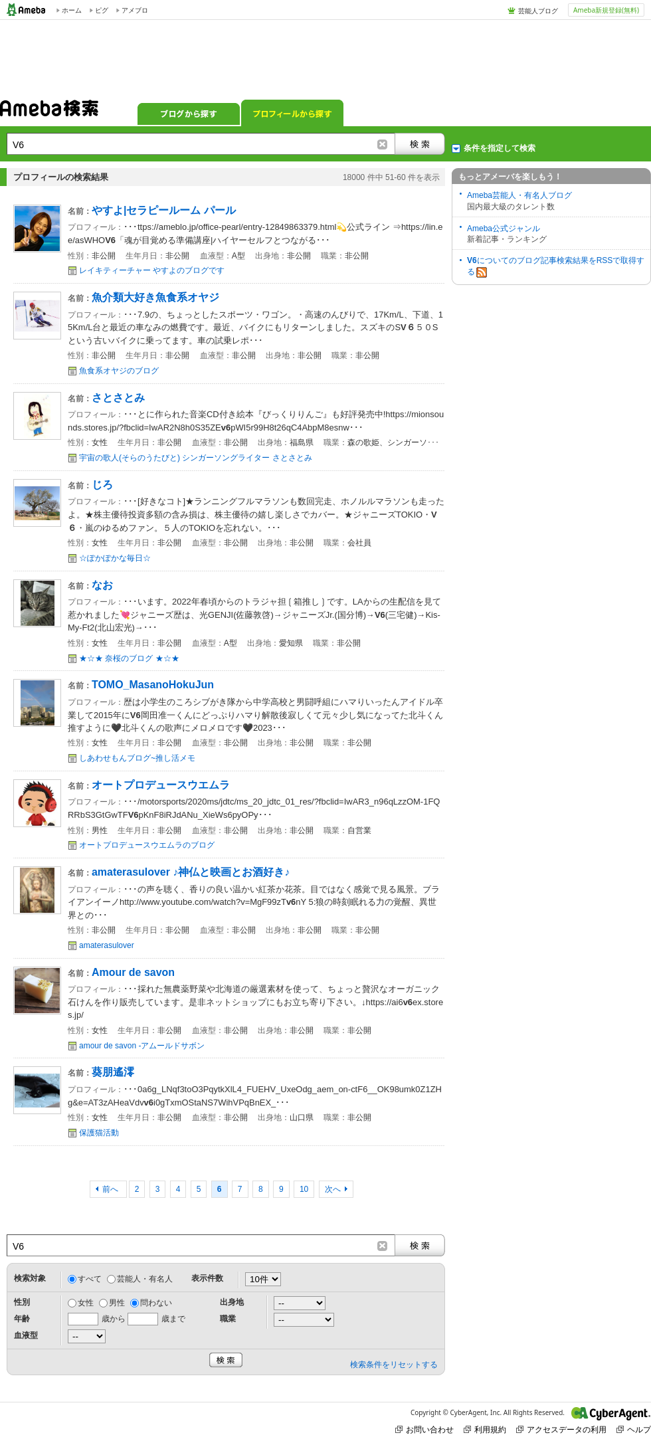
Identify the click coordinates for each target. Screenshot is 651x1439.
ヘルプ (633, 1429)
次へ (333, 1189)
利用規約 (485, 1429)
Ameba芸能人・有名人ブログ (519, 195)
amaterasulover (106, 945)
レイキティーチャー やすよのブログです (152, 270)
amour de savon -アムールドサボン (142, 1045)
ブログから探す (189, 113)
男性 (117, 1302)
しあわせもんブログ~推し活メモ (137, 758)
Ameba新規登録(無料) (606, 10)
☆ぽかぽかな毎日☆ (115, 558)
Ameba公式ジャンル (503, 228)
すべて (90, 1279)
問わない (156, 1302)
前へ (111, 1189)
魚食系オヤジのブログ (119, 370)
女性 (86, 1302)
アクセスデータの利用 (561, 1429)
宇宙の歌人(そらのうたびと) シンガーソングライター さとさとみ (195, 457)
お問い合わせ (424, 1429)
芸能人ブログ (538, 10)
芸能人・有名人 (145, 1279)
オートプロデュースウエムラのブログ (147, 845)
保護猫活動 (99, 1132)
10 (304, 1189)
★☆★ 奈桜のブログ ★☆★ (129, 658)
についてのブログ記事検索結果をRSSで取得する (555, 267)
